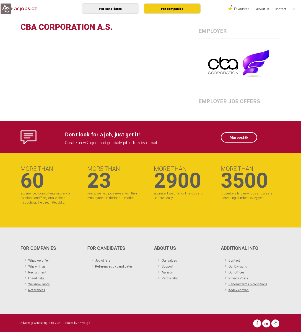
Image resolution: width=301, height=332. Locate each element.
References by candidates (114, 266)
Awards (167, 272)
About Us (262, 9)
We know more (39, 284)
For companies (172, 8)
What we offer (38, 260)
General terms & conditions (247, 284)
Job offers (102, 260)
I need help (36, 278)
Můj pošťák (239, 137)
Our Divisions (237, 266)
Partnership (170, 278)
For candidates (110, 8)
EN (294, 9)
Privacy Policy (238, 278)
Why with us (36, 266)
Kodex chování (238, 290)
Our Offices (236, 272)
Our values (169, 260)
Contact (280, 9)
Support (167, 266)
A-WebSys (84, 322)
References (36, 290)
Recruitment (37, 272)
